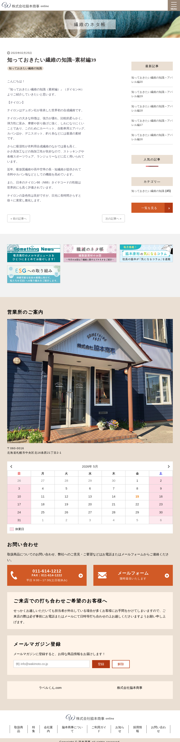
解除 (121, 664)
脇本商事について (72, 727)
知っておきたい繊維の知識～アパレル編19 (152, 94)
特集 (32, 727)
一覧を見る (149, 208)
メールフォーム (133, 576)
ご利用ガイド (99, 727)
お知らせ (121, 727)
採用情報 (139, 727)
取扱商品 (17, 727)
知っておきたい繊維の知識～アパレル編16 (152, 137)
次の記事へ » (113, 218)
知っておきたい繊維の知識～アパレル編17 (152, 122)
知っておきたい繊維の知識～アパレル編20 (152, 79)
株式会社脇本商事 (129, 687)
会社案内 (48, 727)
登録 (101, 664)
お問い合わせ (160, 727)
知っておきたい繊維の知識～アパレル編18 (152, 108)
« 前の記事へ (19, 218)
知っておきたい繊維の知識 (25, 68)
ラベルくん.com (50, 687)
